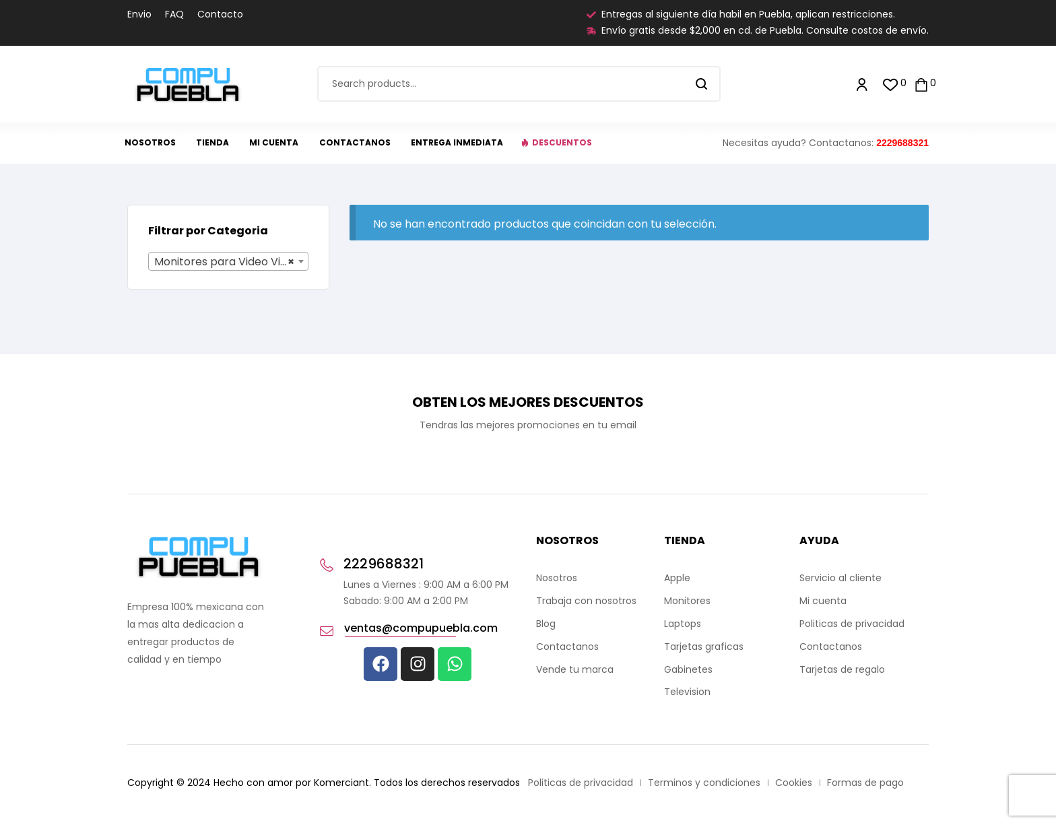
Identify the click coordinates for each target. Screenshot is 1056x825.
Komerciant (341, 782)
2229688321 (902, 142)
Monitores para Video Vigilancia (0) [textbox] (231, 262)
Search (702, 84)
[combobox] (228, 261)
